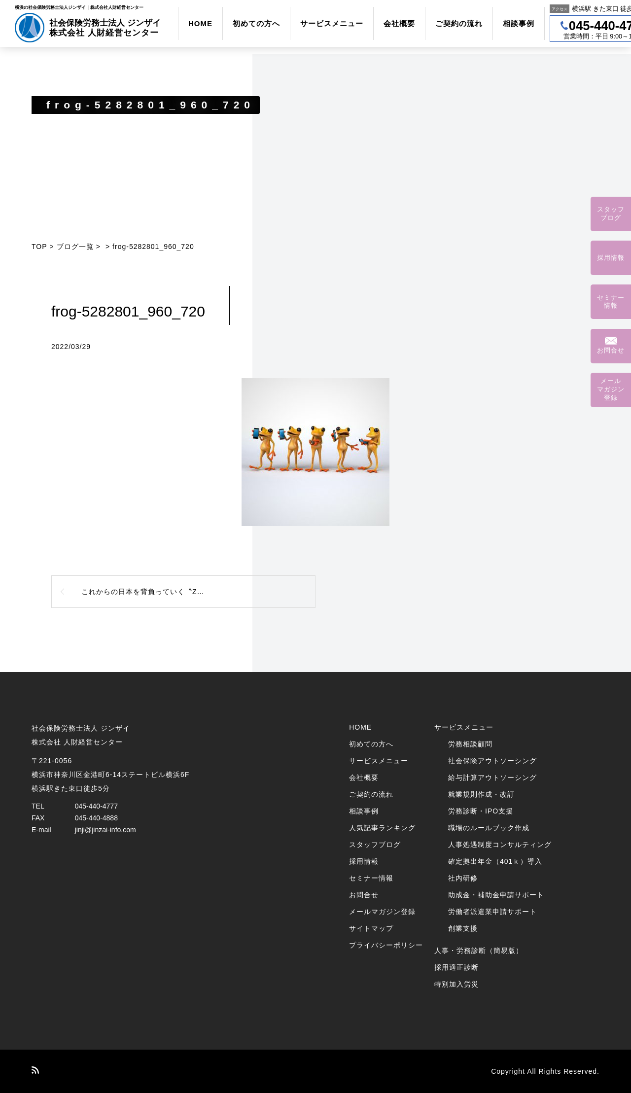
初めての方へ (256, 23)
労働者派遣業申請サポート (492, 912)
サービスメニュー (331, 23)
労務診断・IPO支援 (480, 811)
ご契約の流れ (459, 23)
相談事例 (518, 23)
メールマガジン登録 (382, 912)
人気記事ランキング (382, 828)
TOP (39, 246)
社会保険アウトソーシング (492, 761)
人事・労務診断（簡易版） (478, 950)
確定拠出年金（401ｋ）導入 (495, 861)
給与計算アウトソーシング (492, 777)
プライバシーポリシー (386, 945)
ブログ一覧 (75, 246)
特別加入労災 (456, 984)
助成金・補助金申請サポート (496, 895)
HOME (200, 23)
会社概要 (399, 23)
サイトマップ (371, 928)
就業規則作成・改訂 (481, 794)
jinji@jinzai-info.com (105, 830)
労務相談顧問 (470, 744)
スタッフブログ (375, 844)
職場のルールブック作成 (488, 828)
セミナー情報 (371, 878)
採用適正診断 (456, 967)
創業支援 (463, 928)
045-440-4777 (96, 806)
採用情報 (364, 861)
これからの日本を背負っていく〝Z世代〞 (150, 592)
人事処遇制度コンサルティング (500, 844)
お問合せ (364, 895)
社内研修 (463, 878)
